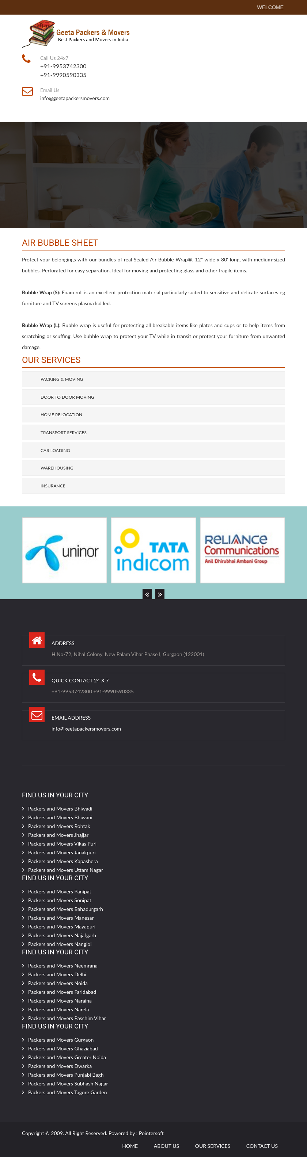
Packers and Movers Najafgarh (62, 935)
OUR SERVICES (212, 1146)
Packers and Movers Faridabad (62, 992)
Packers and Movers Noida (58, 983)
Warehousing (57, 468)
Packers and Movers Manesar (61, 918)
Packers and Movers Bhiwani (60, 817)
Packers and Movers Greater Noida (67, 1057)
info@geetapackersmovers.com (75, 98)
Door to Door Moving (67, 397)
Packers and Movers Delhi (57, 974)
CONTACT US (262, 1146)
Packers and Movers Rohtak (59, 826)
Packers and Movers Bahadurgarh (65, 909)
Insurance (53, 486)
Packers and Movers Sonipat (59, 900)
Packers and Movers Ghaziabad (63, 1048)
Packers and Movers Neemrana (63, 965)
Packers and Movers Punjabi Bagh (66, 1075)
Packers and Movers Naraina (60, 1000)
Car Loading (55, 450)
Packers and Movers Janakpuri (62, 852)
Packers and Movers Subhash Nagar (68, 1083)
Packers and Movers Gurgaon (61, 1040)
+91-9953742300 (63, 65)
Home (130, 1146)
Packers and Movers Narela (58, 1009)
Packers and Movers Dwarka (60, 1066)
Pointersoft (151, 1133)
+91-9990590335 (63, 74)
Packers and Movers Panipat (59, 891)
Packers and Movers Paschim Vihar (67, 1018)
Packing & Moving (62, 379)
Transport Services (64, 432)
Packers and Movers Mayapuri (61, 926)
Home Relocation (61, 414)
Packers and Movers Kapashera (63, 861)
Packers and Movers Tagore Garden (67, 1092)
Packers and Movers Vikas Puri (62, 843)
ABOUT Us (166, 1146)
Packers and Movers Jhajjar (58, 835)
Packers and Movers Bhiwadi (60, 808)
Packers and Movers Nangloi (60, 944)
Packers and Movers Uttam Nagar (65, 870)
